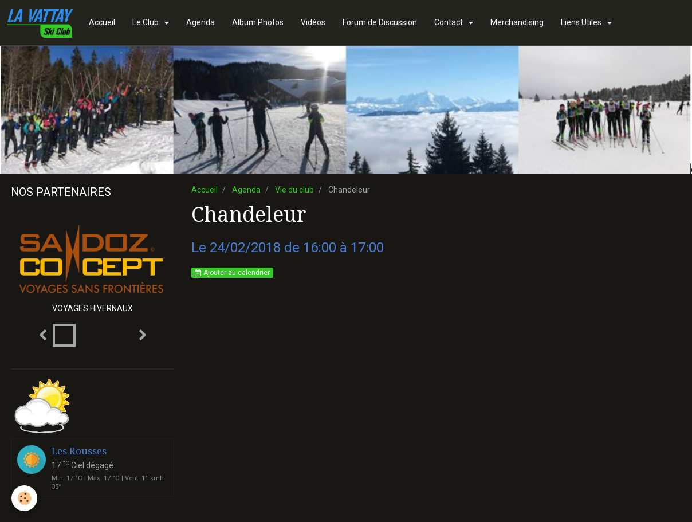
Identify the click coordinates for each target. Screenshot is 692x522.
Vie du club (294, 189)
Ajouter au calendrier (232, 273)
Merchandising (517, 22)
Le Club (146, 22)
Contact (449, 22)
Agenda (200, 22)
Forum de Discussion (380, 22)
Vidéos (313, 22)
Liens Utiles (582, 22)
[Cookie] (24, 498)
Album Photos (258, 22)
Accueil (102, 22)
